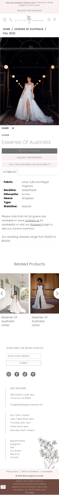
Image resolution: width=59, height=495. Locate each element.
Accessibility (47, 472)
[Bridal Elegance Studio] (29, 19)
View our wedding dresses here (21, 3)
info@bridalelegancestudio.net (26, 405)
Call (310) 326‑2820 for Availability (29, 165)
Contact (14, 458)
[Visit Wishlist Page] (54, 19)
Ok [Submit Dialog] (3, 487)
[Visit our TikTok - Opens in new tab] (24, 374)
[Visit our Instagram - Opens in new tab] (8, 374)
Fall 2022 (9, 33)
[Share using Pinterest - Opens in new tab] (13, 128)
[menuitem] (5, 19)
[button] (5, 19)
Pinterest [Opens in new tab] (35, 225)
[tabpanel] (29, 81)
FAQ (12, 448)
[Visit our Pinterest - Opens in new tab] (33, 374)
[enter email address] (23, 356)
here (32, 493)
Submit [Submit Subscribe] (24, 363)
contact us (32, 221)
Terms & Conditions (30, 472)
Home (6, 29)
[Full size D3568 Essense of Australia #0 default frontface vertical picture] (29, 81)
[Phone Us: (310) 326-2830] (11, 19)
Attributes (9, 172)
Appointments (17, 441)
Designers (15, 445)
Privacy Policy (12, 472)
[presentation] (14, 294)
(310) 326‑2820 (18, 389)
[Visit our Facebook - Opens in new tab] (16, 374)
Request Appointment (29, 158)
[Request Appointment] (29, 11)
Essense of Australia (29, 29)
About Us (15, 454)
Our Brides (15, 451)
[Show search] (49, 19)
